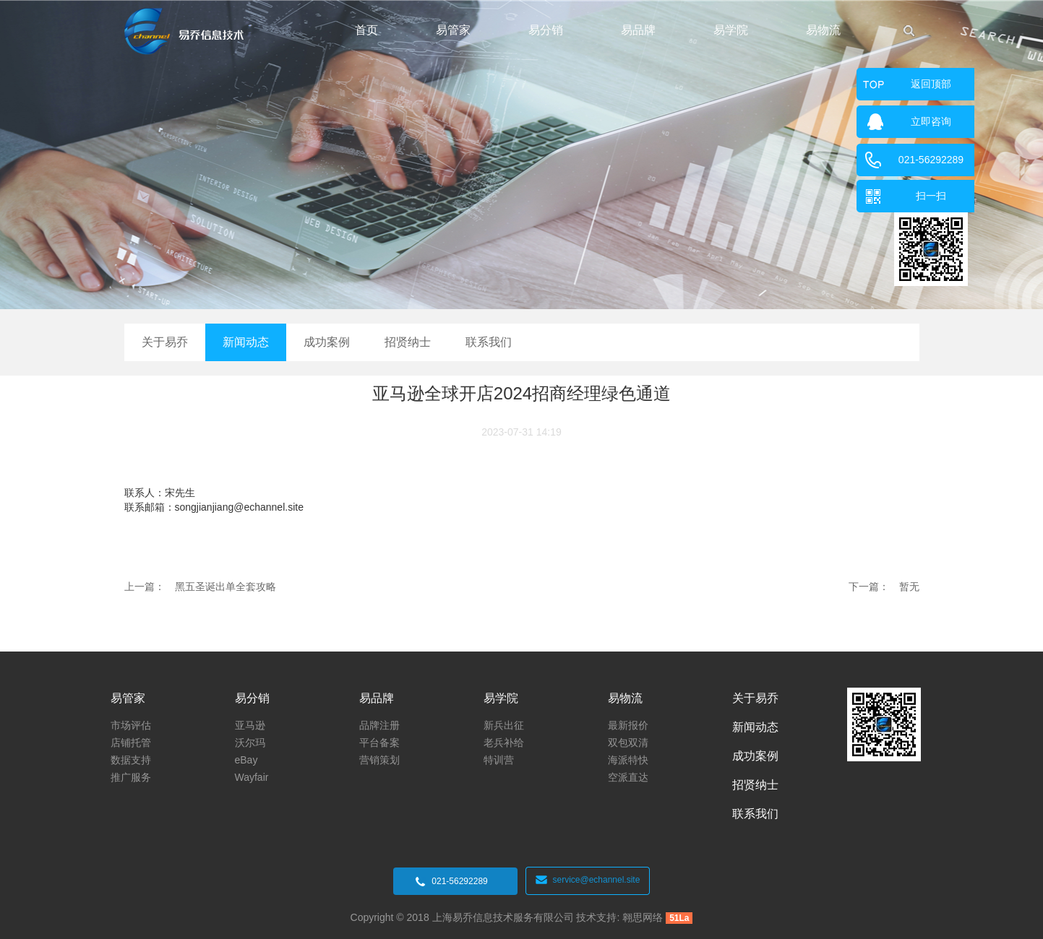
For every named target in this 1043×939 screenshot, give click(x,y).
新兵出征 (504, 725)
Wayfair (252, 777)
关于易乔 (165, 342)
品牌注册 (379, 725)
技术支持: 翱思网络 (619, 917)
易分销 (545, 30)
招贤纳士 (408, 342)
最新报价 (628, 725)
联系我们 (488, 342)
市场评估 (131, 725)
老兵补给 (504, 742)
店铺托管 (131, 742)
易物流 (823, 30)
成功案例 (327, 342)
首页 (366, 30)
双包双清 (628, 742)
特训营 (499, 760)
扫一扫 (931, 196)
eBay (246, 760)
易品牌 (638, 30)
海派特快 (628, 760)
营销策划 (379, 760)
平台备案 (379, 742)
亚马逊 (250, 725)
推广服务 (131, 777)
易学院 (730, 30)
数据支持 (131, 760)
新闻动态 (246, 342)
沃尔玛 (250, 742)
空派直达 (628, 777)
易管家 (453, 30)
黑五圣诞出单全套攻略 (225, 586)
